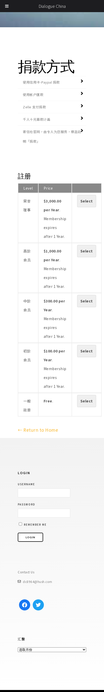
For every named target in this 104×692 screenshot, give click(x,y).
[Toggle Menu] (7, 6)
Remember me (33, 524)
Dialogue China (52, 6)
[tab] (52, 82)
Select (86, 200)
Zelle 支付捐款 (34, 107)
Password (26, 504)
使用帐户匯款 (33, 94)
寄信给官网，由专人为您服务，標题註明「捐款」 (52, 136)
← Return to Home (38, 430)
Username (26, 484)
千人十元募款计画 (36, 119)
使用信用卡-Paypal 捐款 (41, 82)
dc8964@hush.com (37, 581)
